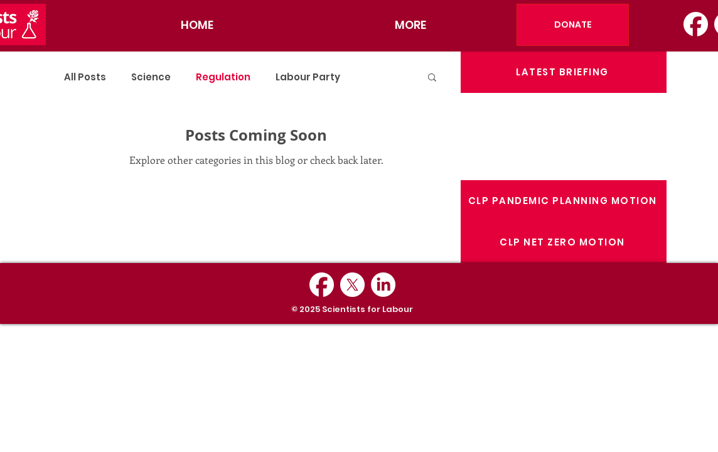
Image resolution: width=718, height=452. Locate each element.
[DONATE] (573, 25)
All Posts (85, 76)
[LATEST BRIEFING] (564, 72)
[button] (432, 79)
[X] (352, 284)
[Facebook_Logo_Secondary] (695, 24)
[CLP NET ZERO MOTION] (564, 242)
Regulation (223, 76)
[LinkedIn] (383, 284)
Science (151, 76)
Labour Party (308, 76)
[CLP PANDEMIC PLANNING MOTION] (564, 201)
